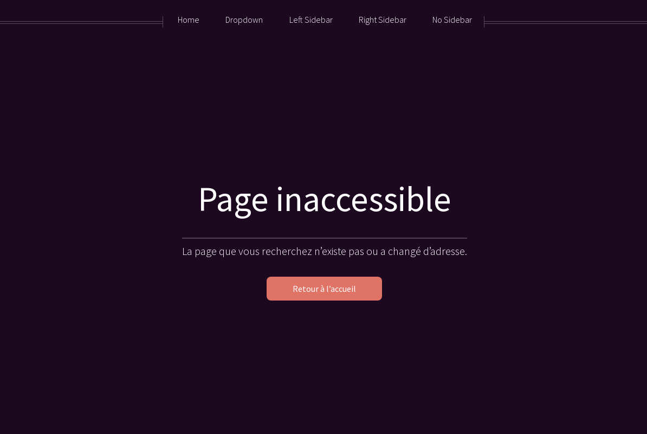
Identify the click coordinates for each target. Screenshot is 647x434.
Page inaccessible (324, 198)
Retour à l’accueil (324, 288)
